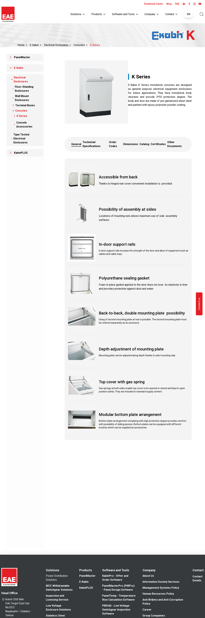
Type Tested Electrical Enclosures (21, 138)
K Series (95, 45)
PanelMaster (22, 57)
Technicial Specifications (92, 144)
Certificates (158, 144)
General (76, 144)
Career (147, 609)
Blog (169, 3)
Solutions (77, 14)
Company (152, 14)
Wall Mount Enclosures (22, 98)
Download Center (153, 3)
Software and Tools (125, 14)
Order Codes (113, 144)
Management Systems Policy (161, 587)
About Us (148, 575)
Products (98, 14)
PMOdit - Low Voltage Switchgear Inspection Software (116, 609)
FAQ (177, 3)
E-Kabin (35, 45)
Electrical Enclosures (57, 45)
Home (22, 45)
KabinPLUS (21, 152)
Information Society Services (161, 581)
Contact (171, 14)
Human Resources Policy (158, 593)
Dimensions (130, 144)
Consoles (80, 45)
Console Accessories (24, 124)
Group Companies (154, 615)
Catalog (144, 144)
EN (188, 14)
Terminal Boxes (25, 105)
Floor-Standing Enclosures (24, 88)
